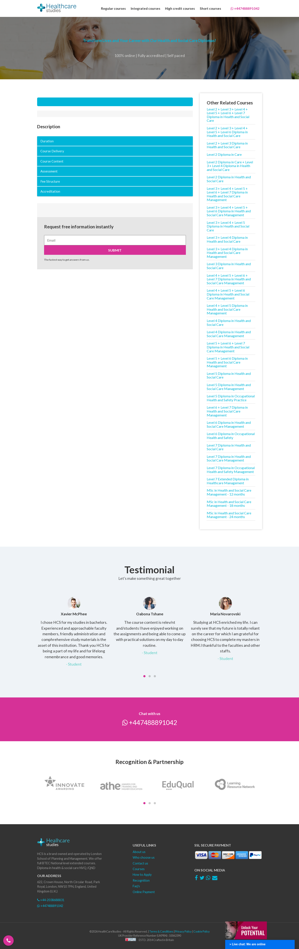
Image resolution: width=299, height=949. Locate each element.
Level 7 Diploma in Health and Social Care (229, 447)
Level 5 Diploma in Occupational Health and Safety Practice (231, 398)
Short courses (210, 8)
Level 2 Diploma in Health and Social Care (229, 179)
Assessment (49, 171)
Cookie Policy (201, 931)
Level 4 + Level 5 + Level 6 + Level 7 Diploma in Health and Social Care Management (229, 279)
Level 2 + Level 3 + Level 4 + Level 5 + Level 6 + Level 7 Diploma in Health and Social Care (228, 115)
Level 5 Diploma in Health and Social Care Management (229, 387)
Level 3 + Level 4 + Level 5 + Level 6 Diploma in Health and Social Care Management (229, 211)
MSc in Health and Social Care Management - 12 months (229, 492)
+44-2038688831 (50, 900)
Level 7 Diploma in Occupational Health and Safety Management (231, 470)
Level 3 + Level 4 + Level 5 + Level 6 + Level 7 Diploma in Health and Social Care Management (227, 194)
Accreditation (50, 191)
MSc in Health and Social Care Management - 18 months (229, 504)
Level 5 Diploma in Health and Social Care (229, 375)
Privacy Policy (183, 931)
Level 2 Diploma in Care (224, 154)
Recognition (141, 880)
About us (139, 852)
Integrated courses (145, 8)
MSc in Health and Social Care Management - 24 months (229, 515)
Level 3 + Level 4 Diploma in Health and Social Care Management (227, 252)
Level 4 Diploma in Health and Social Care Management (229, 334)
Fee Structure (50, 181)
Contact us (140, 863)
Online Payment (144, 892)
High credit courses (180, 8)
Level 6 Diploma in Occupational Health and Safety (231, 436)
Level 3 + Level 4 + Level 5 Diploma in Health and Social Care (228, 226)
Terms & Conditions (161, 931)
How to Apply (142, 874)
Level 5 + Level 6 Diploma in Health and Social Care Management (227, 362)
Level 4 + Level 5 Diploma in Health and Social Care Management (227, 309)
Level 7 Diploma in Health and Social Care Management (229, 458)
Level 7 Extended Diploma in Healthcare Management (228, 481)
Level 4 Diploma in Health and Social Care (229, 322)
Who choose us (144, 857)
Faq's (136, 886)
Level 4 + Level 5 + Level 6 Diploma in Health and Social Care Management (228, 294)
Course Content (51, 161)
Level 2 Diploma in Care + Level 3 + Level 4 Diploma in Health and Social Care (230, 166)
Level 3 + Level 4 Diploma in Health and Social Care (227, 239)
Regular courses (113, 8)
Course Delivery (52, 151)
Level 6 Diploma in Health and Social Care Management (229, 424)
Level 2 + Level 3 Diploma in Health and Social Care (227, 145)
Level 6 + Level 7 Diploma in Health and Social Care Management (227, 411)
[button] (144, 676)
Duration (47, 141)
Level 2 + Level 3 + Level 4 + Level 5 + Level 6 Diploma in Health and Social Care (227, 132)
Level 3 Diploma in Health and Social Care (229, 266)
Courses (139, 869)
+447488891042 (245, 8)
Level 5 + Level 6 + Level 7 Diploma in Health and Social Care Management (228, 347)
